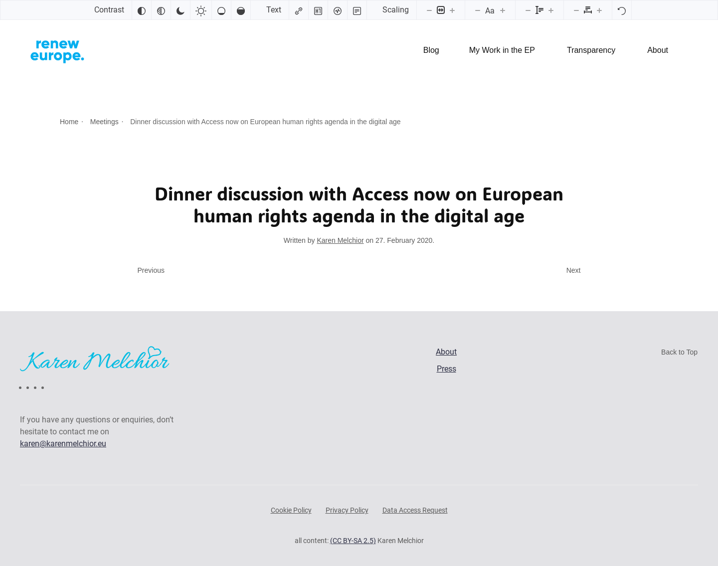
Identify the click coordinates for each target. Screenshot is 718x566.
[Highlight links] (299, 10)
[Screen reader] (338, 10)
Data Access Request (415, 510)
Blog (431, 50)
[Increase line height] (550, 9)
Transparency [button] (591, 50)
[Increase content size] (452, 9)
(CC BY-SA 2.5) (353, 541)
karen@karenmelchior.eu (63, 443)
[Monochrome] (161, 10)
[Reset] (622, 10)
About (657, 50)
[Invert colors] (142, 10)
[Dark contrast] (180, 10)
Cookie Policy (291, 510)
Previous (151, 270)
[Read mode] (357, 10)
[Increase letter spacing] (599, 9)
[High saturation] (241, 10)
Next (573, 270)
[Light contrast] (201, 10)
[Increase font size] (502, 9)
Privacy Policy (347, 510)
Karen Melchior (340, 240)
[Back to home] (57, 50)
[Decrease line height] (528, 9)
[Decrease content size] (429, 9)
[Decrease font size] (477, 9)
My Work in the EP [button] (502, 50)
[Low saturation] (221, 10)
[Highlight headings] (318, 10)
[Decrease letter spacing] (576, 9)
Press (446, 369)
